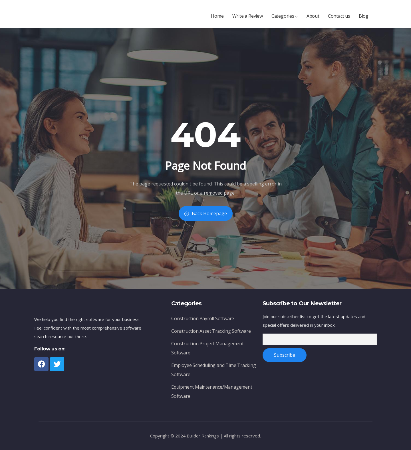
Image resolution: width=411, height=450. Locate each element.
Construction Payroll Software (202, 320)
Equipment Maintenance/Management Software (211, 393)
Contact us (339, 19)
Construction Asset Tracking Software (211, 332)
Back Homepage (205, 213)
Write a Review (247, 19)
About (313, 19)
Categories (284, 19)
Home (217, 19)
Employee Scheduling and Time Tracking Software (213, 371)
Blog (363, 19)
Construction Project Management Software (207, 349)
